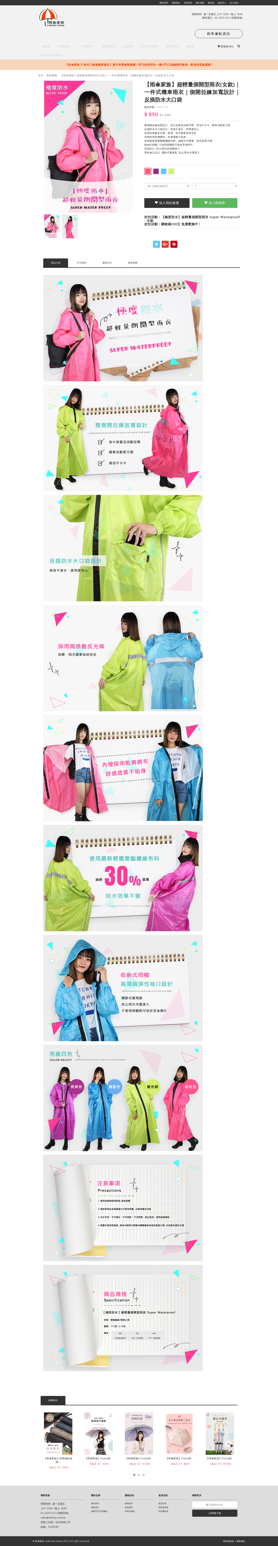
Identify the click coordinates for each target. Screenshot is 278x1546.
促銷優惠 (51, 75)
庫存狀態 (133, 262)
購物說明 (129, 1503)
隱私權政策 (228, 1541)
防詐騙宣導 (163, 1511)
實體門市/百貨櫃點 (99, 1511)
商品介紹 (56, 262)
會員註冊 (162, 1503)
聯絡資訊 (95, 1507)
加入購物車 (214, 203)
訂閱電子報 (215, 1513)
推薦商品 (53, 1400)
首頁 (40, 75)
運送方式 (107, 262)
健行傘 (190, 46)
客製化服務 (130, 1511)
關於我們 (95, 1503)
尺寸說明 (81, 262)
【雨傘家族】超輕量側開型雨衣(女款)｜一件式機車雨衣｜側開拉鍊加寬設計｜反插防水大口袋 (117, 75)
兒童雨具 (128, 46)
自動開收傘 (65, 46)
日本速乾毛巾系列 (50, 55)
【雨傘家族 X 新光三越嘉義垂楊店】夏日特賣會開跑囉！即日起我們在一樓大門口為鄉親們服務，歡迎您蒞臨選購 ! (139, 64)
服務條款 (241, 1541)
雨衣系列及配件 (149, 46)
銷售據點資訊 (218, 33)
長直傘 (46, 46)
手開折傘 (88, 46)
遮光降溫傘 (109, 46)
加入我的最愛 (167, 203)
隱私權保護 (163, 1507)
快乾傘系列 (172, 46)
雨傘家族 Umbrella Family (49, 1541)
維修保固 (129, 1507)
